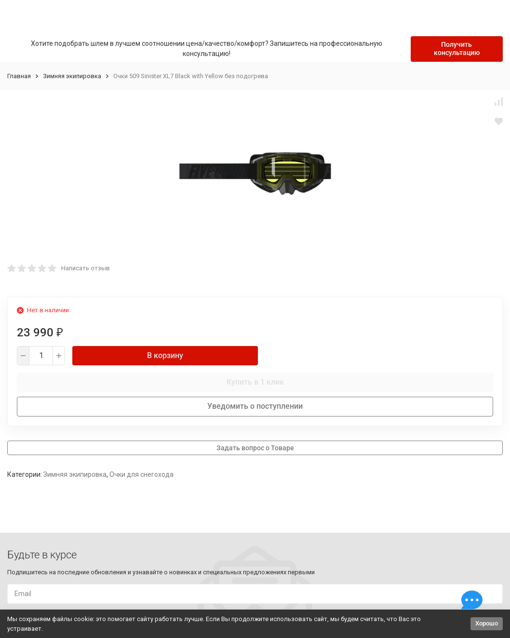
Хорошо (486, 623)
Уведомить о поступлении (255, 406)
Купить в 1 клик (255, 382)
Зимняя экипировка (72, 76)
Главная (19, 76)
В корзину (165, 355)
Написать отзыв (85, 268)
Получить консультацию (457, 48)
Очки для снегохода (141, 474)
